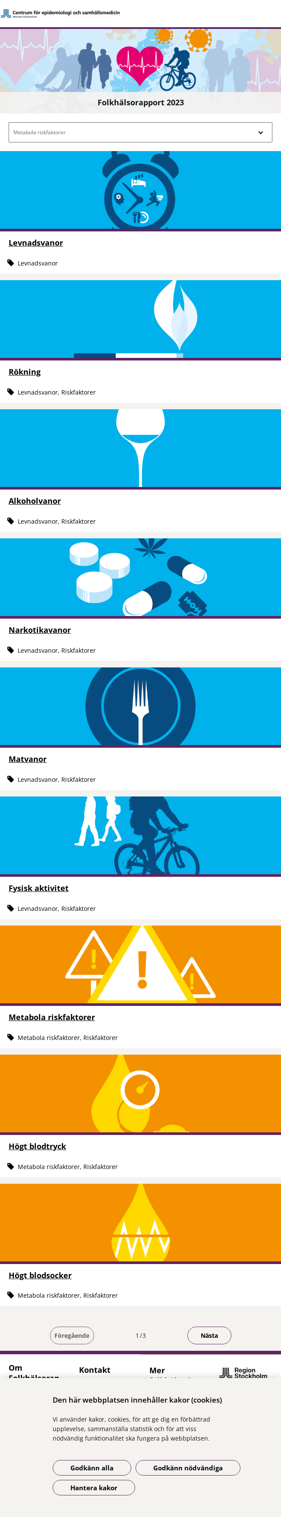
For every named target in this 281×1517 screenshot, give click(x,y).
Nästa (209, 1335)
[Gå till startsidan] (140, 13)
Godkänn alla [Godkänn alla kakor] (92, 1467)
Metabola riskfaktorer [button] (39, 132)
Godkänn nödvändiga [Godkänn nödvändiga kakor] (188, 1467)
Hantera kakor (93, 1487)
